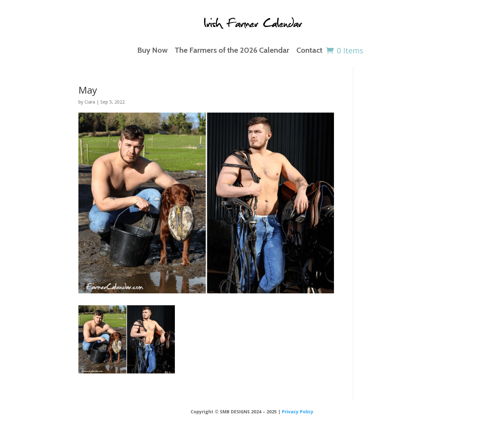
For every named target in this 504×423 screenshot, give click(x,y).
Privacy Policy (297, 412)
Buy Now (152, 50)
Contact (309, 50)
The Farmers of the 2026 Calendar (232, 50)
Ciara (90, 102)
